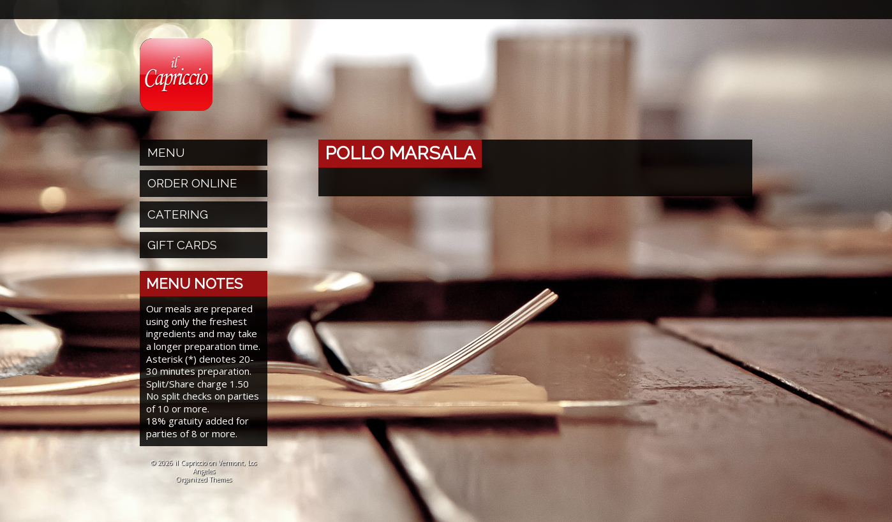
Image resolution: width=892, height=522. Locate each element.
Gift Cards (182, 245)
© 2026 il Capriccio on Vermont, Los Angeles (203, 466)
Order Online (192, 183)
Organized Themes (203, 479)
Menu (166, 152)
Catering (177, 214)
